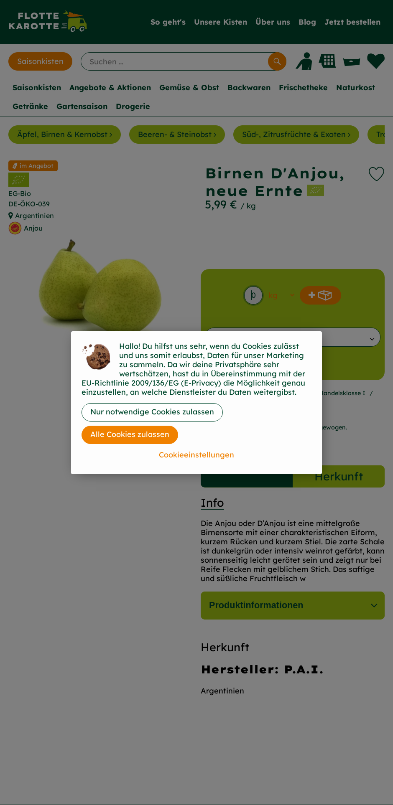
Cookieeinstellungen (196, 455)
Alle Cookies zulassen (129, 434)
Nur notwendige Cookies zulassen (152, 411)
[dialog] (196, 402)
